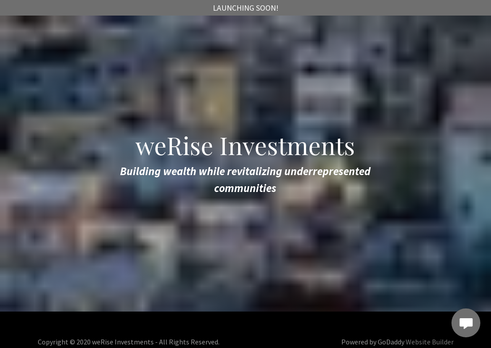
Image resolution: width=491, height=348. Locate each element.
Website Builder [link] (430, 341)
